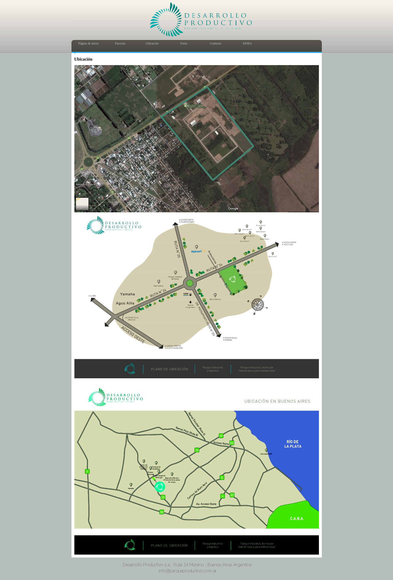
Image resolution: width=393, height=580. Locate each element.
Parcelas (120, 43)
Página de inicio (88, 43)
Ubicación (152, 43)
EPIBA (247, 43)
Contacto (215, 43)
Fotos (183, 43)
